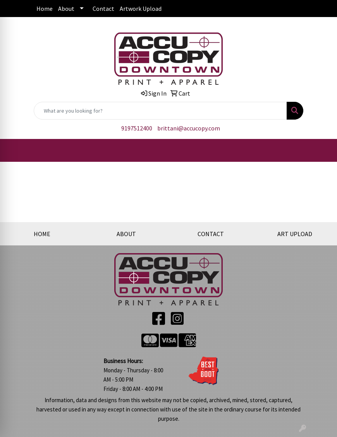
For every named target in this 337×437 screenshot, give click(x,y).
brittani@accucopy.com (188, 128)
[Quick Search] (160, 111)
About (66, 8)
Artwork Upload (141, 8)
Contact (103, 8)
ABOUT (126, 234)
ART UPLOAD (294, 234)
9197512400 (136, 128)
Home (44, 8)
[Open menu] (321, 150)
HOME (42, 234)
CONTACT (211, 234)
